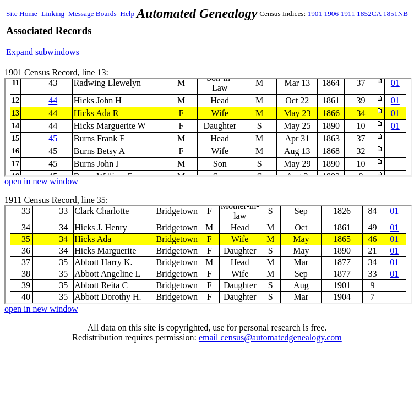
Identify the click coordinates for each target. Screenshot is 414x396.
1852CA (369, 13)
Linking (52, 13)
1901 (315, 13)
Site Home (21, 13)
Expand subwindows (42, 52)
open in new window (41, 181)
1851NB (395, 13)
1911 (348, 13)
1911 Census (208, 254)
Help (127, 13)
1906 (331, 13)
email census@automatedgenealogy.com (270, 337)
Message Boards (92, 13)
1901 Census (208, 127)
